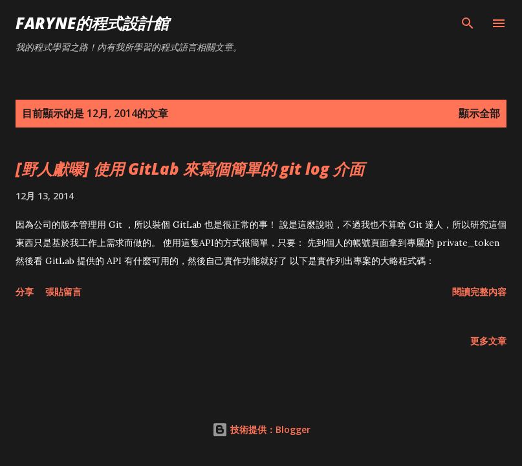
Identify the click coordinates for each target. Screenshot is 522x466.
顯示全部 (479, 113)
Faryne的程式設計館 (92, 23)
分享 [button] (25, 291)
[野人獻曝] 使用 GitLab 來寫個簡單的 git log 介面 (190, 168)
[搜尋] (467, 23)
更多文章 (488, 341)
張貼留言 (63, 291)
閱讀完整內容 (479, 291)
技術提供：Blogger (261, 429)
